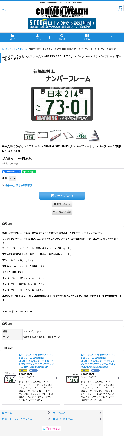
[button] (4, 8)
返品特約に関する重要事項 (17, 185)
